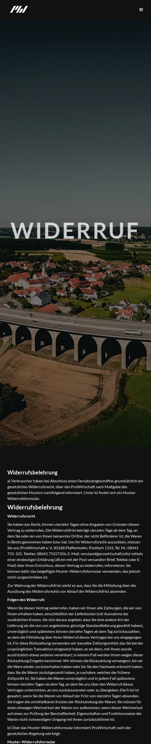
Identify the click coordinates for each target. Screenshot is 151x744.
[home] (17, 10)
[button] (141, 10)
